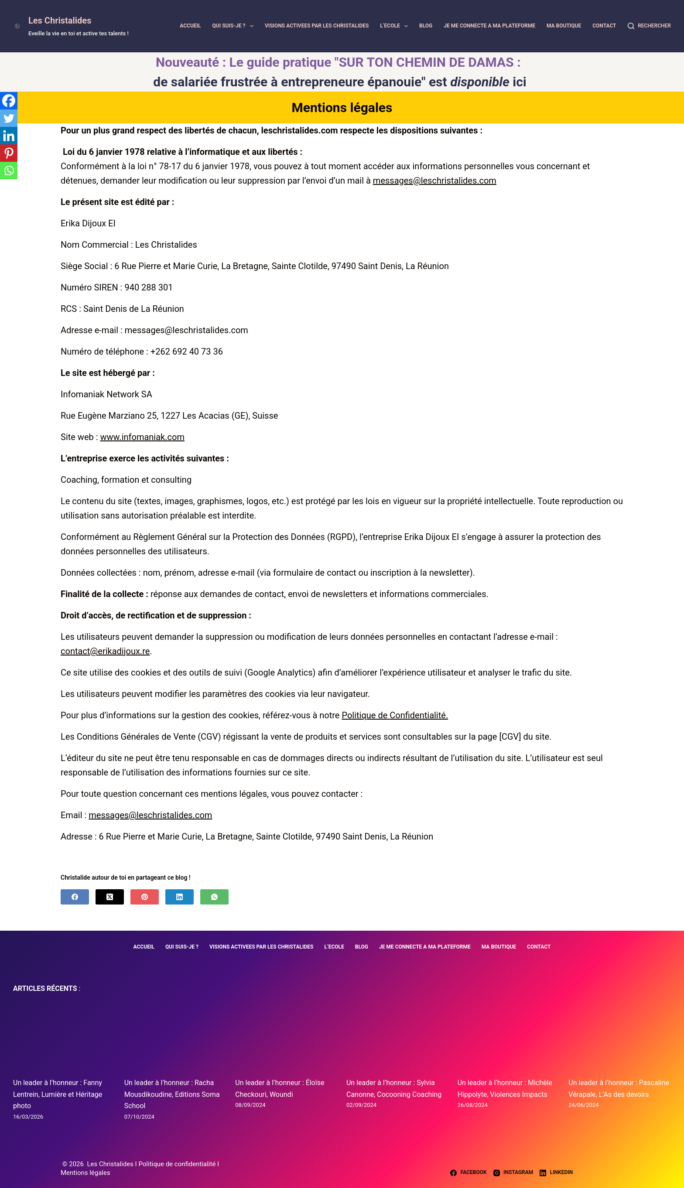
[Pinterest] (8, 153)
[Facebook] (8, 100)
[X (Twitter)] (110, 897)
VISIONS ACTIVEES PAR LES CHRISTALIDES (317, 26)
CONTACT (604, 26)
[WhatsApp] (214, 897)
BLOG (425, 26)
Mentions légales (85, 1173)
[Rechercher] (649, 26)
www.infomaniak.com (142, 437)
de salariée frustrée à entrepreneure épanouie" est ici (339, 81)
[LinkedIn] (179, 897)
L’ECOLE (395, 26)
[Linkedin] (8, 135)
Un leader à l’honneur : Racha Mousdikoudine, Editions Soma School (172, 1094)
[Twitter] (8, 118)
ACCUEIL (190, 26)
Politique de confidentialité (177, 1164)
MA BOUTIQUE (564, 26)
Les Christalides (59, 20)
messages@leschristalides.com (434, 180)
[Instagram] (513, 1172)
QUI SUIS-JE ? (234, 26)
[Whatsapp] (8, 170)
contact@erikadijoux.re (105, 651)
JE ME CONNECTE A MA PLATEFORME (489, 26)
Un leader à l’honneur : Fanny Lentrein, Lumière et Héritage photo (57, 1094)
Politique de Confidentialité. (395, 715)
